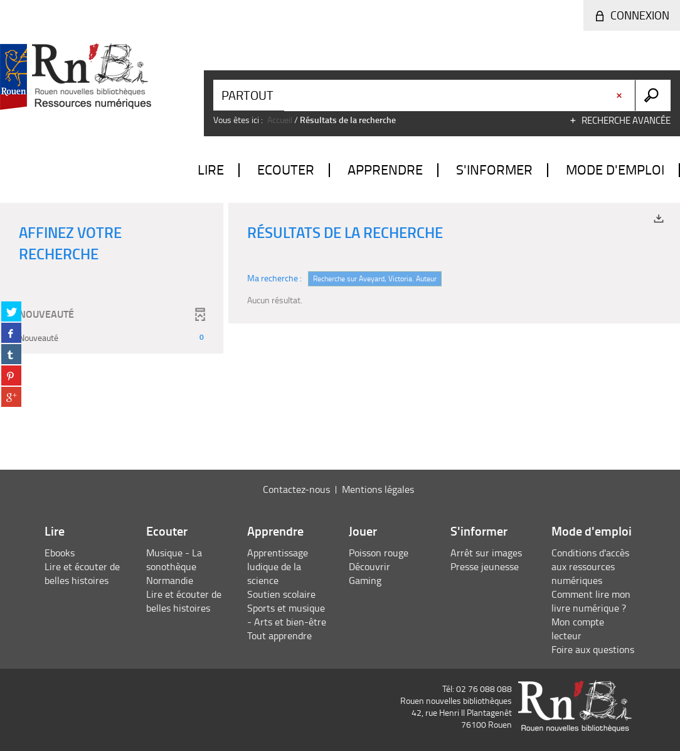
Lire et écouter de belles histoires (82, 573)
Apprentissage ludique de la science (277, 566)
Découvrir (369, 566)
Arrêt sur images (486, 552)
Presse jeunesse (484, 566)
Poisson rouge (378, 552)
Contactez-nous (296, 489)
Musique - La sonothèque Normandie (174, 566)
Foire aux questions (592, 649)
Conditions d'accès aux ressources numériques (590, 566)
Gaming (365, 580)
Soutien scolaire (281, 594)
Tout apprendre (279, 635)
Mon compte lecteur (577, 628)
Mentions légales (378, 489)
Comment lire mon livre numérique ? (590, 601)
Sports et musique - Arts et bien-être (286, 615)
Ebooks (60, 552)
